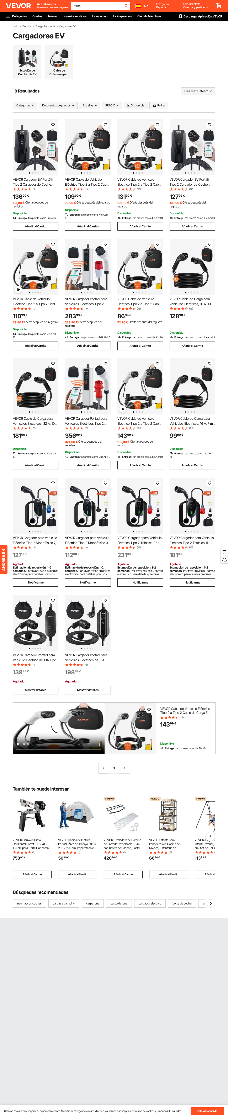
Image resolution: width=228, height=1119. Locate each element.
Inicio (15, 26)
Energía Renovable (45, 26)
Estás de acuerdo (207, 1111)
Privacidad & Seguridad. (169, 1111)
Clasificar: (190, 91)
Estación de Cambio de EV (27, 72)
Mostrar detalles (35, 690)
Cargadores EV (67, 26)
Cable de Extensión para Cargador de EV (59, 72)
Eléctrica (26, 26)
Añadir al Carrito (35, 226)
